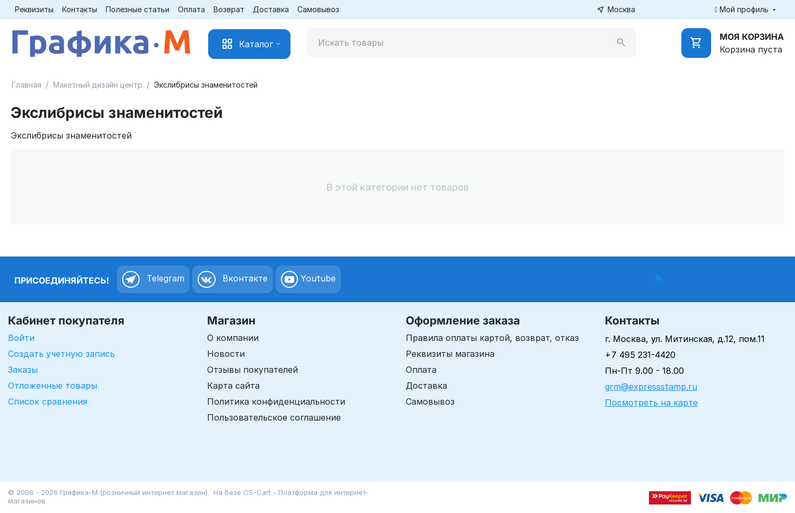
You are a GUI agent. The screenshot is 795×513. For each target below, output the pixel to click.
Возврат (228, 9)
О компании (233, 337)
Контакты (79, 9)
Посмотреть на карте (651, 402)
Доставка (271, 9)
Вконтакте (233, 279)
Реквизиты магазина (450, 353)
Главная (26, 84)
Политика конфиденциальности (276, 401)
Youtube (308, 279)
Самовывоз (318, 9)
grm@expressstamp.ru (651, 386)
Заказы (23, 369)
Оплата (191, 9)
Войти (21, 337)
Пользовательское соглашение (274, 417)
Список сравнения (47, 401)
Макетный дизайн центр (97, 84)
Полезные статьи (137, 9)
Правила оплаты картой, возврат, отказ (492, 337)
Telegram (153, 279)
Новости (226, 353)
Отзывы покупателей (252, 369)
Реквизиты (34, 9)
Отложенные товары (52, 385)
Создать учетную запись (61, 353)
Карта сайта (233, 385)
